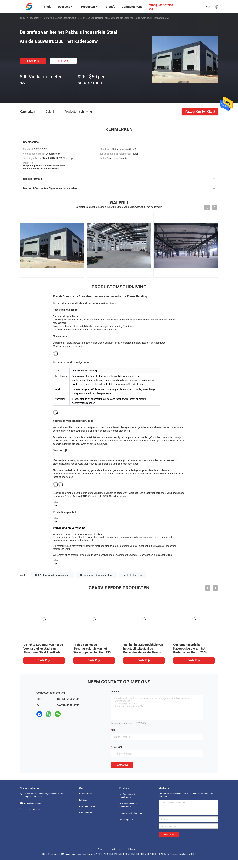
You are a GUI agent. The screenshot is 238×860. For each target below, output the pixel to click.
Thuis (22, 18)
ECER (193, 854)
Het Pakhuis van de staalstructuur (59, 18)
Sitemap (101, 849)
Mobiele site (116, 849)
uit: (114, 730)
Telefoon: (117, 747)
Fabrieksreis (84, 800)
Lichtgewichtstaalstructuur (130, 813)
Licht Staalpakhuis (132, 575)
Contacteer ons (86, 812)
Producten (34, 18)
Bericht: (116, 691)
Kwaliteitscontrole (87, 806)
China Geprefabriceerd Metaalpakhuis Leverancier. (64, 854)
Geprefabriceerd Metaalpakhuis (96, 575)
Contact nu (122, 765)
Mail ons (63, 60)
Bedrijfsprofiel (85, 794)
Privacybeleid (134, 849)
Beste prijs (33, 60)
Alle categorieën (126, 819)
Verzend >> (169, 834)
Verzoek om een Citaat (200, 111)
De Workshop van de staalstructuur (128, 805)
